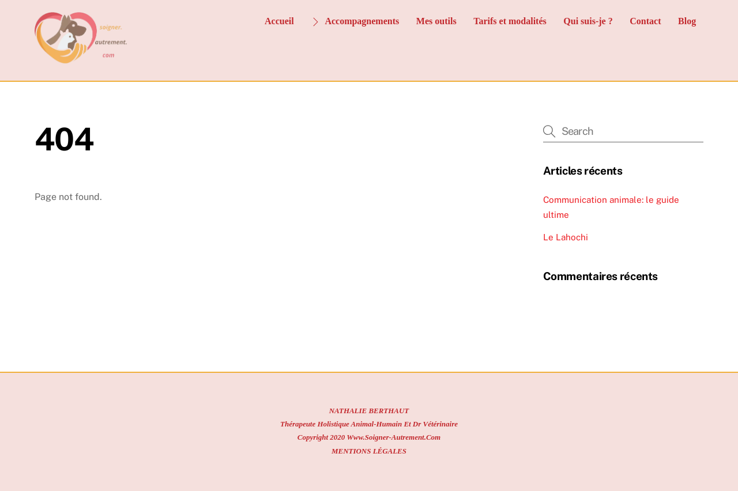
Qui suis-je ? (587, 21)
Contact (645, 21)
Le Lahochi (565, 237)
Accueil (279, 21)
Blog (687, 21)
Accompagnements (355, 21)
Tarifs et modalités (510, 21)
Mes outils (436, 21)
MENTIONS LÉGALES (369, 451)
